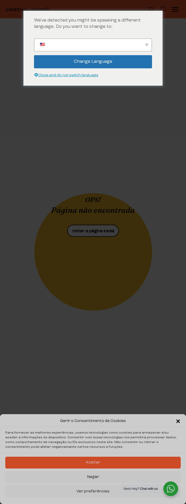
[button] (178, 421)
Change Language (93, 61)
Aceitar (93, 463)
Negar (93, 477)
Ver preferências (93, 491)
